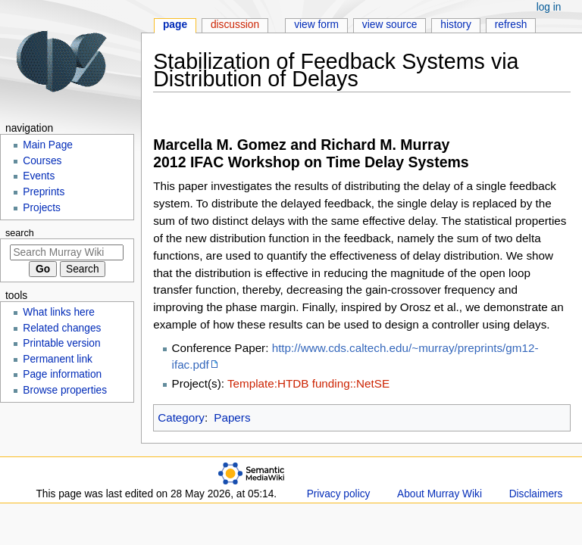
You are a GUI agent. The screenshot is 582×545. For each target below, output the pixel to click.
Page (175, 24)
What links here (59, 312)
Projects (42, 207)
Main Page (48, 145)
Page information (62, 374)
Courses (42, 161)
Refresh (511, 24)
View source (390, 24)
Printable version (61, 343)
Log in (549, 7)
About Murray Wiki (439, 494)
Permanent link (57, 359)
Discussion (235, 24)
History (455, 24)
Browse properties (65, 390)
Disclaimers (536, 494)
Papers (232, 417)
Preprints (43, 192)
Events (39, 176)
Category (181, 417)
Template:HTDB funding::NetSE (308, 383)
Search (19, 233)
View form (316, 24)
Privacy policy (339, 494)
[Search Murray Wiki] (67, 252)
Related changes (62, 328)
